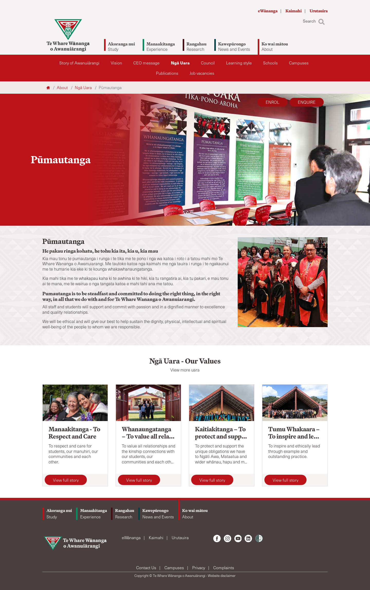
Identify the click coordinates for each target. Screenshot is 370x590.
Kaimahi (293, 11)
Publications (167, 73)
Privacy (199, 567)
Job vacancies (202, 73)
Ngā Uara (180, 63)
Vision (116, 62)
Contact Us (146, 567)
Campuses (299, 62)
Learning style (239, 62)
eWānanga (268, 11)
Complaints (223, 567)
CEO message (146, 62)
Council (208, 62)
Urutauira (319, 11)
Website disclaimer (222, 575)
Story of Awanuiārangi (79, 62)
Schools (270, 62)
